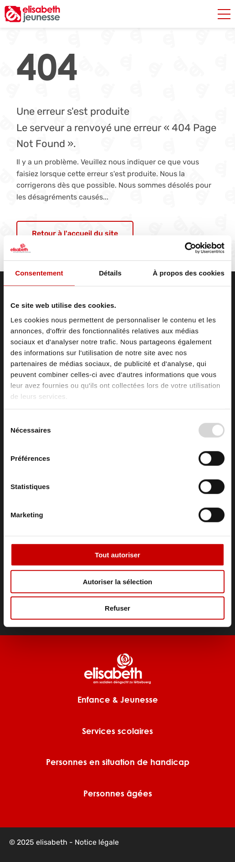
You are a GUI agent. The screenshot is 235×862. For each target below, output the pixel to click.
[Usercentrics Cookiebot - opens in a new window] (185, 248)
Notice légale (97, 842)
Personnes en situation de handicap (117, 762)
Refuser (117, 608)
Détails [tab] (110, 273)
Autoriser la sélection (118, 581)
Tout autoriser (117, 555)
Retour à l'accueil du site (75, 233)
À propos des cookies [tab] (189, 273)
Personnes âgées (117, 793)
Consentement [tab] (39, 273)
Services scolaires (117, 731)
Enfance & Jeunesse (117, 699)
